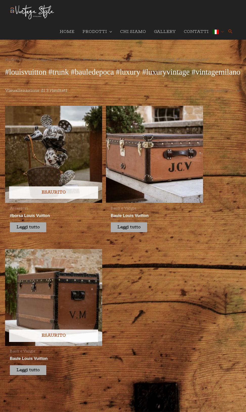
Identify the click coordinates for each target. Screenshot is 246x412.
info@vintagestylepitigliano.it (97, 282)
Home (11, 62)
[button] (230, 34)
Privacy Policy (109, 380)
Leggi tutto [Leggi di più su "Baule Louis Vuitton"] (91, 189)
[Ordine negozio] (220, 93)
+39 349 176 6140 (83, 268)
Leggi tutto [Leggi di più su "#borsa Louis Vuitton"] (31, 189)
